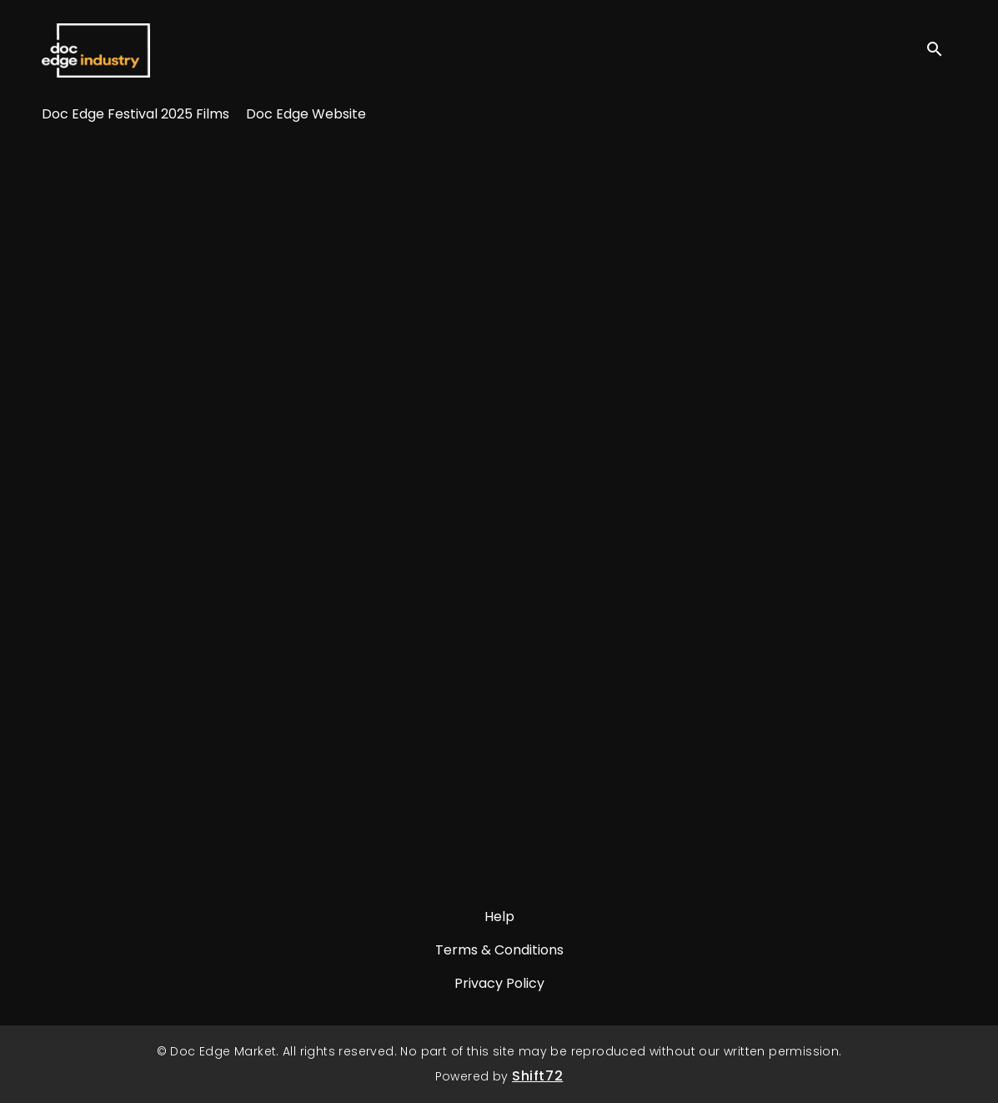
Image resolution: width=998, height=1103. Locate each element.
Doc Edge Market (96, 50)
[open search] (941, 50)
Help (499, 916)
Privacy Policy (499, 983)
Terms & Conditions (499, 949)
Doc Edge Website (306, 113)
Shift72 (537, 1075)
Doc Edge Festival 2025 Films (135, 113)
